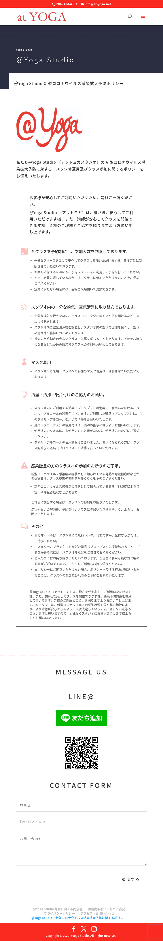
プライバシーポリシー (59, 913)
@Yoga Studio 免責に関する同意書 (57, 909)
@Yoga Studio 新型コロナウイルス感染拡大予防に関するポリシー (79, 917)
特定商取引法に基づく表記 (106, 909)
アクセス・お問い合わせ (97, 913)
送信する (131, 879)
